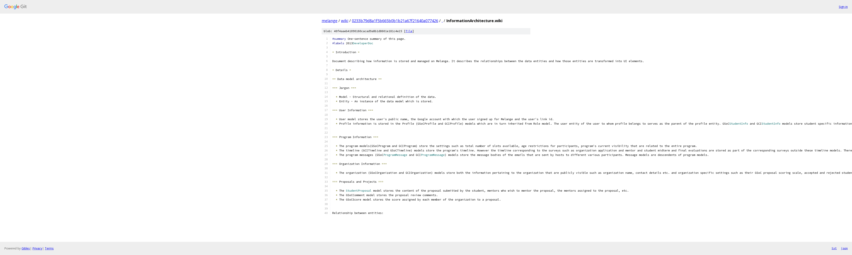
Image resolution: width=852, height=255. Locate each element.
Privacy (37, 248)
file (409, 31)
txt (834, 248)
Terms (49, 248)
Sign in (843, 7)
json (844, 248)
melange (329, 20)
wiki (344, 20)
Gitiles (26, 248)
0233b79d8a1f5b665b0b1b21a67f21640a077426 (395, 20)
